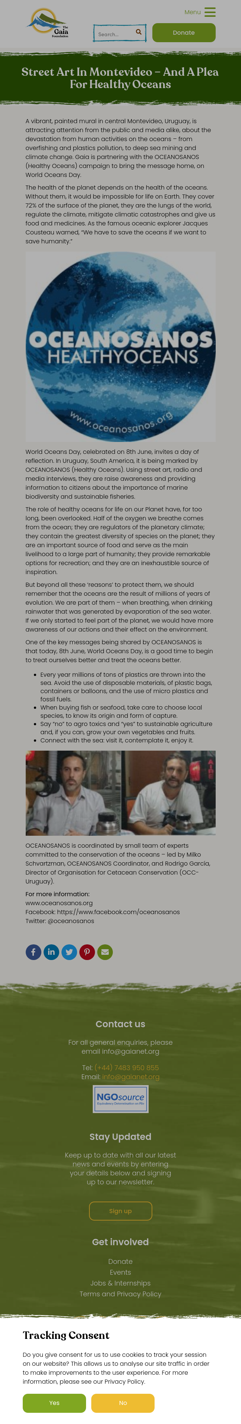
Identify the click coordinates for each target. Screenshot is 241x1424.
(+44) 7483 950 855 (126, 1067)
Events (120, 1272)
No (123, 1403)
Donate (120, 1261)
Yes (54, 1403)
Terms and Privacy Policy (121, 1294)
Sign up (120, 1211)
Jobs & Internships (121, 1283)
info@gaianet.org (131, 1076)
